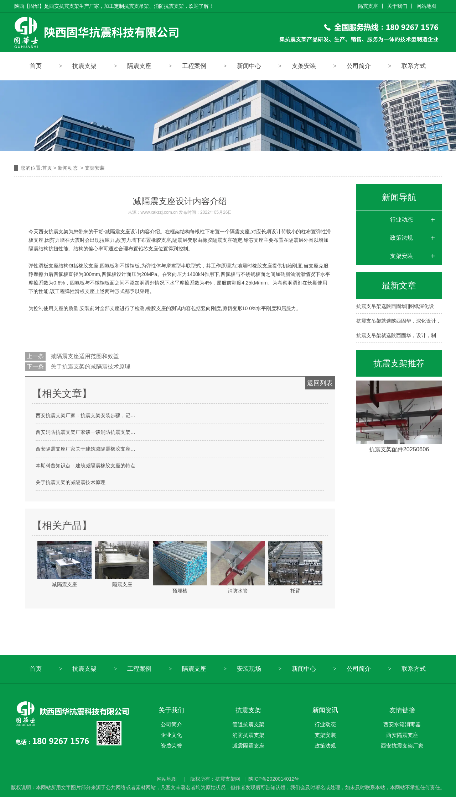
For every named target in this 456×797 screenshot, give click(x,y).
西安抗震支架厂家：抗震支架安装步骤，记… (85, 415)
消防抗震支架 (248, 735)
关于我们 (397, 6)
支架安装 (304, 66)
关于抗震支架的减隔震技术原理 (89, 366)
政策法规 (401, 238)
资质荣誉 (171, 746)
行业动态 (401, 220)
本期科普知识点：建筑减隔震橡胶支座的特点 (85, 465)
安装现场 (249, 668)
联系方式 (413, 66)
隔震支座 (368, 6)
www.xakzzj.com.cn (159, 212)
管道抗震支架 (248, 724)
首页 (36, 66)
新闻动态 (68, 168)
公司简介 (359, 66)
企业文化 (171, 735)
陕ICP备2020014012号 (273, 779)
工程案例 (194, 66)
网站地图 (426, 6)
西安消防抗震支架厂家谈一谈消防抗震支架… (85, 432)
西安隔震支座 (402, 735)
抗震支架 (84, 66)
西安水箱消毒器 (402, 724)
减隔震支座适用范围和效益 (84, 356)
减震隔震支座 (248, 746)
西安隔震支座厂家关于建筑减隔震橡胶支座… (85, 449)
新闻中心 (249, 66)
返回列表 (320, 383)
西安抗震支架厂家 (402, 746)
